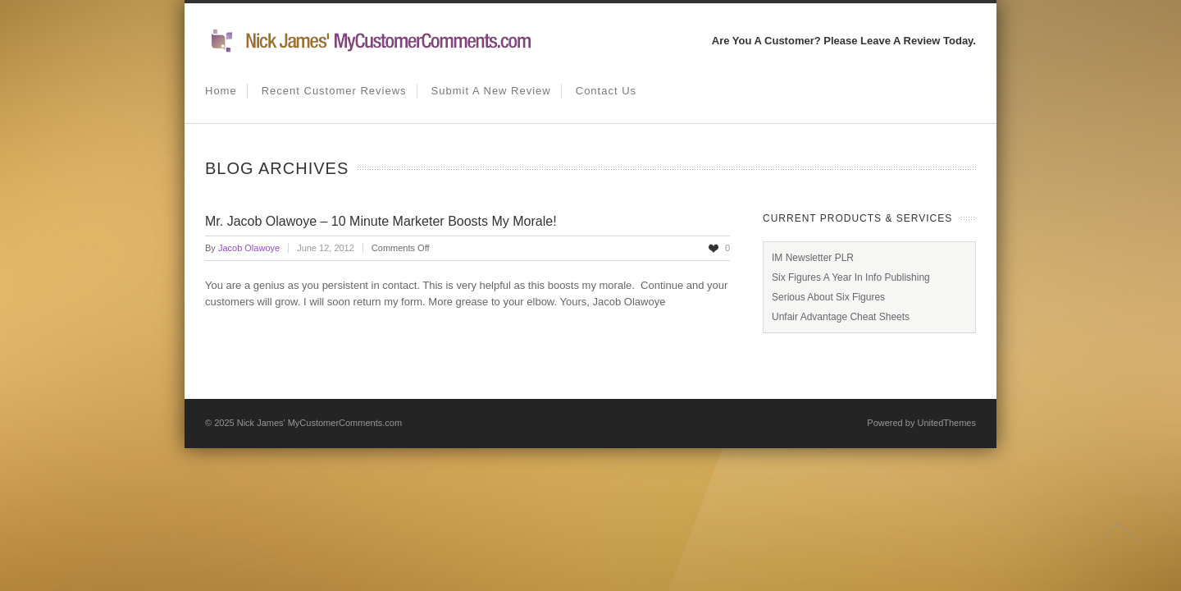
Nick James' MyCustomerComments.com (319, 423)
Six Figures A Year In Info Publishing (851, 277)
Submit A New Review (491, 91)
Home (221, 91)
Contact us (606, 91)
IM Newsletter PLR (813, 257)
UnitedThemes (946, 423)
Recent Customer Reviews (334, 91)
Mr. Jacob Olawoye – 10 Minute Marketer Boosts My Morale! (381, 221)
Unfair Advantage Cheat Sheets (841, 317)
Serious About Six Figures (828, 297)
